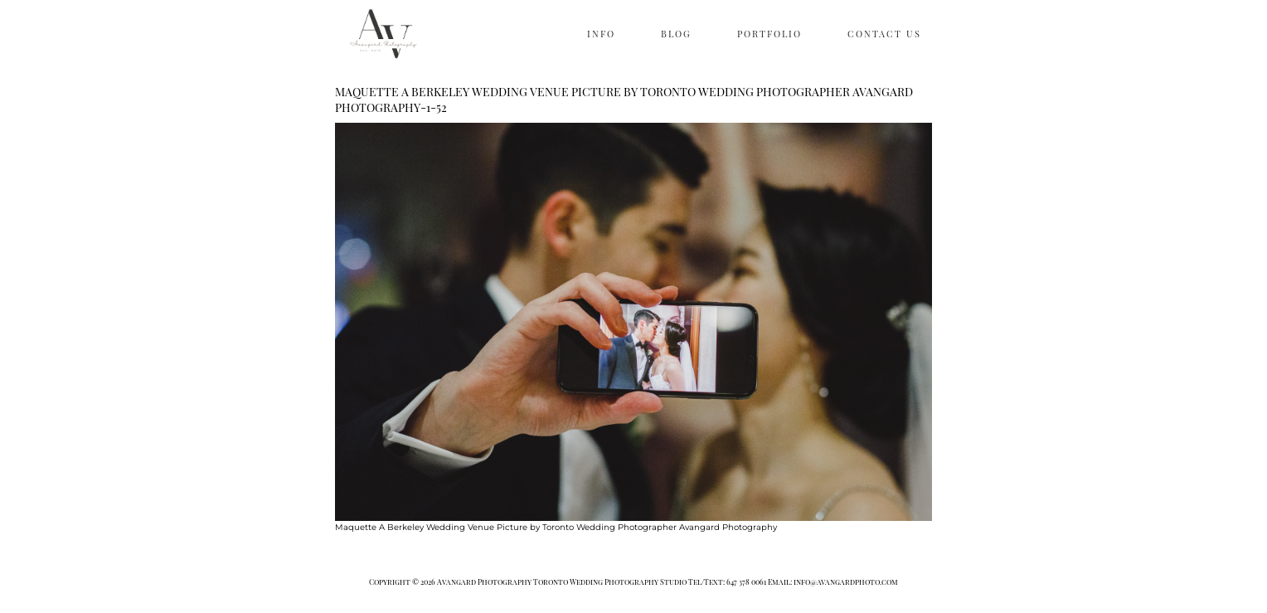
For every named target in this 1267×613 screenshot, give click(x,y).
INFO (601, 33)
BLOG (676, 33)
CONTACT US (884, 33)
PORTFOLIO (769, 33)
